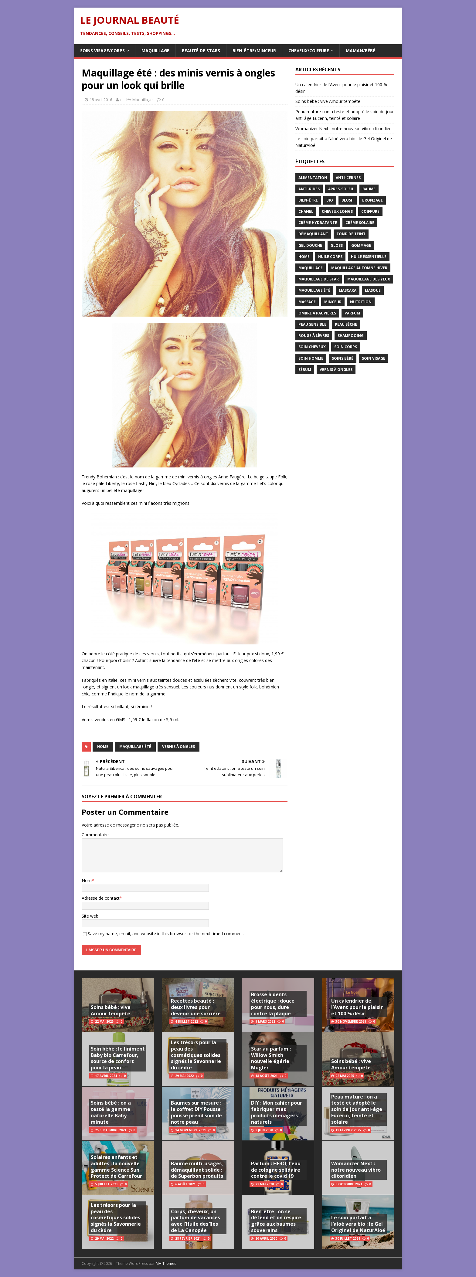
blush (348, 200)
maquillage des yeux (368, 279)
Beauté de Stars (201, 50)
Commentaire (95, 834)
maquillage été (135, 746)
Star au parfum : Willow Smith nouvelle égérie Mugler (271, 1058)
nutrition (361, 301)
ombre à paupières (317, 313)
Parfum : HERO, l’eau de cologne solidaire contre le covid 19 (276, 1170)
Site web (90, 916)
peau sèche (346, 324)
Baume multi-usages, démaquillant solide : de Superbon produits (197, 1170)
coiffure (370, 211)
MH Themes (166, 1263)
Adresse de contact (101, 898)
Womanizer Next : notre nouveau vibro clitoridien (343, 128)
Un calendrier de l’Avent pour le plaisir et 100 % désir (357, 1007)
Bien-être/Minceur (254, 50)
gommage (361, 245)
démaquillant (313, 233)
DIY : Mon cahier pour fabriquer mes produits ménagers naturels (276, 1112)
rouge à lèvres (313, 335)
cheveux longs (337, 211)
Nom (87, 880)
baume (369, 189)
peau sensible (312, 324)
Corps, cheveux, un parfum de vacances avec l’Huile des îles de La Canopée (195, 1221)
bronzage (372, 200)
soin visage (373, 358)
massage (307, 301)
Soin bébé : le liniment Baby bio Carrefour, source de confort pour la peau (118, 1058)
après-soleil (341, 189)
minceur (333, 301)
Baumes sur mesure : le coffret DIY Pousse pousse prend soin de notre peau (196, 1112)
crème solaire (359, 222)
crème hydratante (317, 222)
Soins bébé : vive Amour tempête (327, 101)
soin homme (310, 358)
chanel (305, 211)
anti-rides (309, 189)
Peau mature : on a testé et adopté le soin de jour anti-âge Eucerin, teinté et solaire (356, 1109)
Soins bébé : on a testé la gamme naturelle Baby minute (111, 1112)
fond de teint (351, 233)
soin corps (345, 346)
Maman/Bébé (360, 50)
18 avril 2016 (101, 99)
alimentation (312, 177)
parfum (352, 313)
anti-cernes (348, 177)
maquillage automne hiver (359, 267)
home (102, 746)
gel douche (310, 245)
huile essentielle (368, 256)
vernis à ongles (178, 746)
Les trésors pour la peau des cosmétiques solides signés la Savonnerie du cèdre (116, 1218)
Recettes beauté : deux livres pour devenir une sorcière (196, 1007)
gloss (337, 245)
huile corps (330, 256)
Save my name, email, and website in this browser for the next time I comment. (166, 933)
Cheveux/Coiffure (308, 50)
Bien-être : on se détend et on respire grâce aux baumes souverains (276, 1221)
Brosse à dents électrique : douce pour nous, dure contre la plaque (272, 1004)
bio (329, 200)
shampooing (351, 335)
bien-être (308, 200)
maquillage (310, 267)
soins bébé (342, 358)
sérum (304, 369)
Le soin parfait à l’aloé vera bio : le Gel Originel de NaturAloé (358, 1224)
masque (373, 290)
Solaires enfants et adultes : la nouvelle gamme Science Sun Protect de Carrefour (116, 1166)
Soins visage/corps (102, 50)
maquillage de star (318, 279)
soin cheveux (312, 346)
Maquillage (155, 50)
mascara (347, 290)
